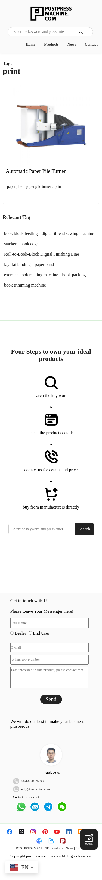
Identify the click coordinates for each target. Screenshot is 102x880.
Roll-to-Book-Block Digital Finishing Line (41, 254)
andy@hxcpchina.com (35, 789)
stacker (10, 244)
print (58, 187)
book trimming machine (25, 285)
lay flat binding (17, 264)
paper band (44, 264)
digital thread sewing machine (68, 233)
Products (51, 44)
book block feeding (21, 233)
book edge (29, 244)
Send (51, 699)
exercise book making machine (31, 274)
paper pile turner (38, 187)
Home (30, 44)
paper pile (14, 187)
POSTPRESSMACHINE (32, 848)
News (71, 44)
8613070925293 (33, 781)
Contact (91, 44)
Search (84, 529)
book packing (74, 274)
